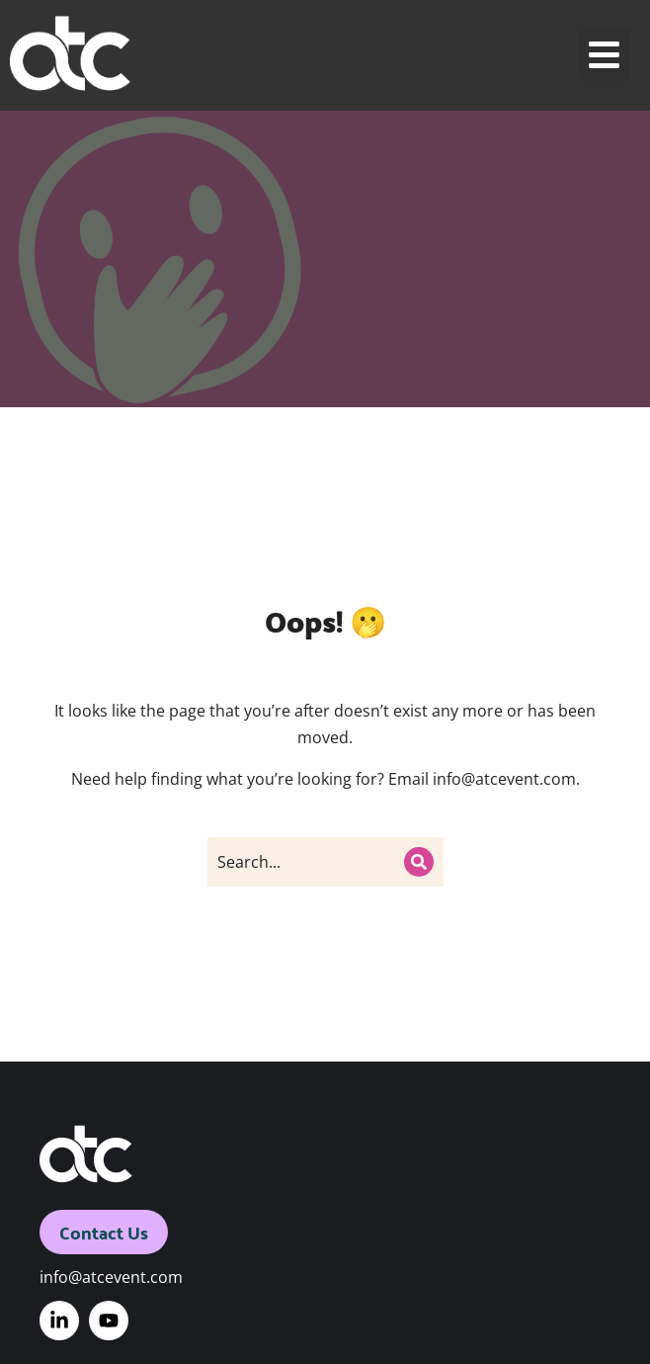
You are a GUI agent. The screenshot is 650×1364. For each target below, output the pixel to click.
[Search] (419, 862)
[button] (605, 56)
